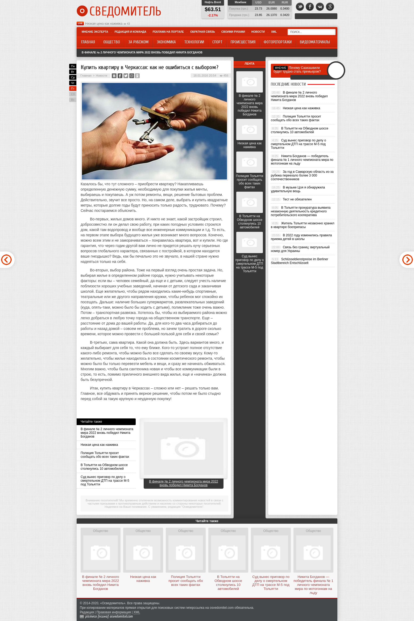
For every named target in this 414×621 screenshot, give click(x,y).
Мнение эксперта (95, 31)
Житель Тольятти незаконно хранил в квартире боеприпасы (302, 225)
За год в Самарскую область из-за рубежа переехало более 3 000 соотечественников (302, 175)
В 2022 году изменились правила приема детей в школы (301, 237)
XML (274, 31)
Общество (100, 531)
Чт (72, 83)
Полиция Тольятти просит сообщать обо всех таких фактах (105, 455)
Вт (72, 71)
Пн (73, 66)
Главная (86, 75)
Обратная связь (202, 31)
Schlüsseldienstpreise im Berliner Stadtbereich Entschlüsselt (299, 261)
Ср (73, 77)
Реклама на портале (168, 31)
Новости (258, 31)
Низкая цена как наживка (103, 24)
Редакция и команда (130, 31)
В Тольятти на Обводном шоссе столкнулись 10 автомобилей (104, 467)
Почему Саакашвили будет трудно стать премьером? (297, 69)
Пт (72, 88)
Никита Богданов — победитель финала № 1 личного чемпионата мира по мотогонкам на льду (302, 159)
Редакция (87, 612)
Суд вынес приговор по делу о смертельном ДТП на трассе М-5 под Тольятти (105, 480)
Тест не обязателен (297, 199)
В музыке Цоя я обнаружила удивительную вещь (298, 189)
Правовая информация (114, 612)
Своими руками (233, 31)
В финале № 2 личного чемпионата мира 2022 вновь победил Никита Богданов (142, 52)
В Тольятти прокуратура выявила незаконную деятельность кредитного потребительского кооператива (300, 211)
